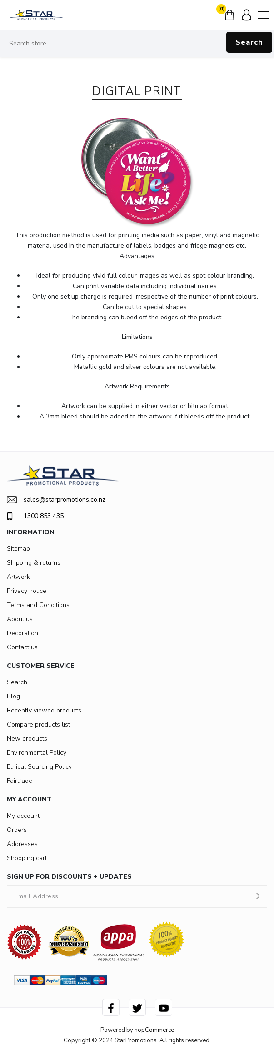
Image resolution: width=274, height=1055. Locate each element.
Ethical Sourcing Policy (39, 766)
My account (23, 815)
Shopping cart (27, 858)
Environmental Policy (36, 752)
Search (249, 42)
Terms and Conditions (38, 605)
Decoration (22, 633)
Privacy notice (26, 591)
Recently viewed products (44, 710)
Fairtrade (19, 780)
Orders (17, 830)
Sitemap (18, 548)
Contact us (22, 647)
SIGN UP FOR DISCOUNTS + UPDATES (69, 876)
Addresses (22, 844)
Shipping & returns (33, 562)
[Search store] (137, 43)
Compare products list (38, 724)
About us (20, 619)
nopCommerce (154, 1030)
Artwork (18, 576)
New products (27, 738)
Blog (13, 696)
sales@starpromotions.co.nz (56, 499)
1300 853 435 (35, 516)
